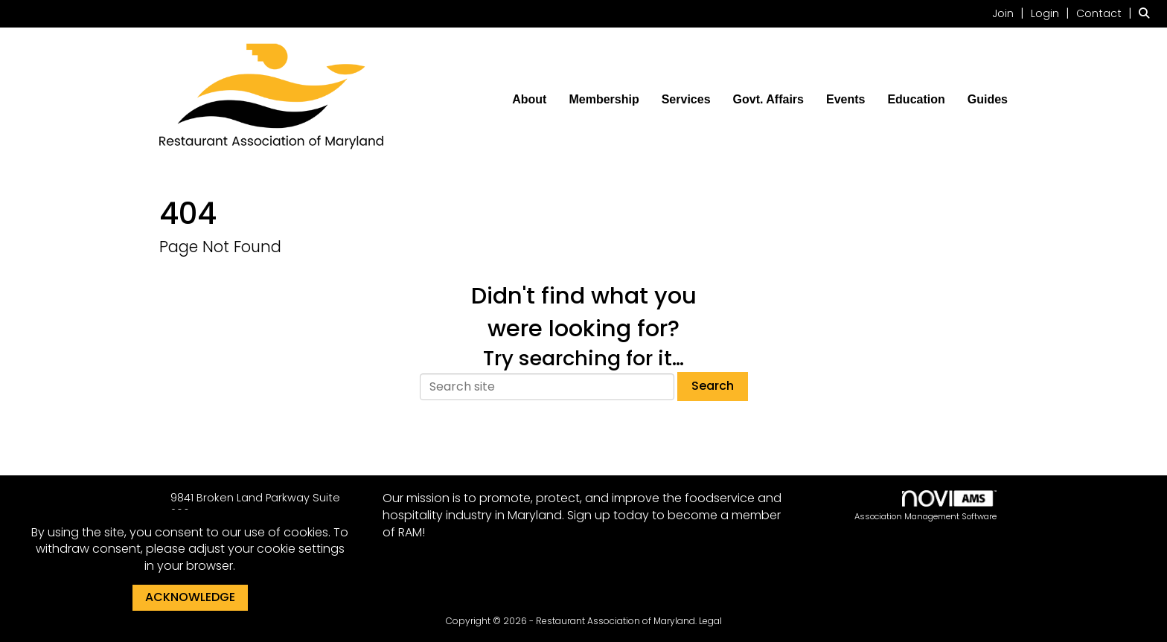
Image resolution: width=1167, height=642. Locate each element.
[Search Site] (1147, 13)
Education (915, 99)
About (529, 99)
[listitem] (1010, 13)
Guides (988, 99)
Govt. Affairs (768, 99)
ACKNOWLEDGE (190, 597)
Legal (710, 620)
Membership (604, 99)
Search (712, 385)
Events (845, 99)
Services (686, 99)
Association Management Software (925, 506)
